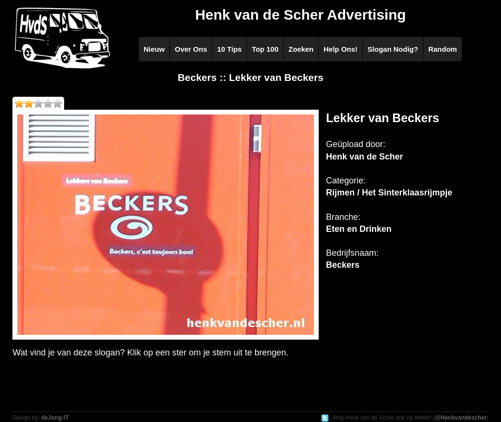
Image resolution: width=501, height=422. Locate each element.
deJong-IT (54, 417)
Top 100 (265, 49)
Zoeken (301, 49)
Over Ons (191, 49)
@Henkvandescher (461, 417)
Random (442, 49)
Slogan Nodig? (392, 49)
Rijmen (340, 192)
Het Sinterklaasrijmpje (407, 192)
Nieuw (154, 49)
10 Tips (229, 49)
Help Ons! (340, 49)
